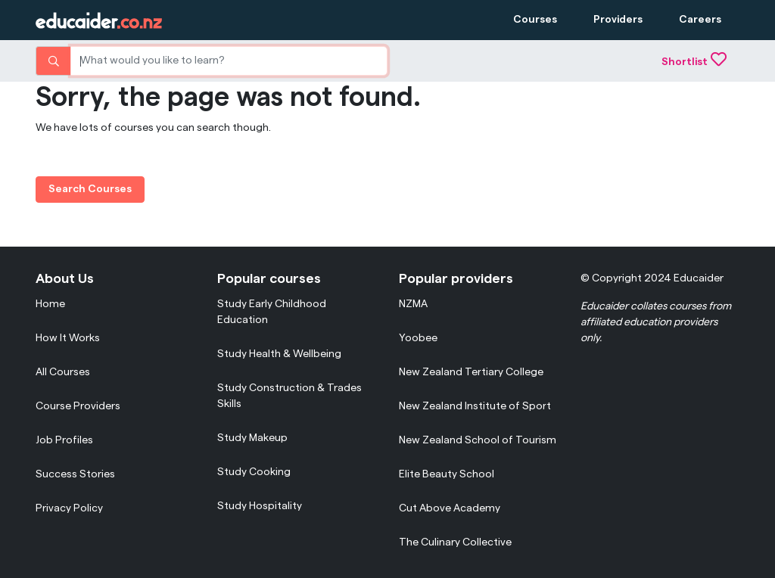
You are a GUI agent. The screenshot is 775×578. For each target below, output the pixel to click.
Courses (535, 19)
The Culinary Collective (455, 542)
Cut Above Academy (449, 508)
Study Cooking (254, 472)
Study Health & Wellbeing (279, 354)
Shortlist (694, 62)
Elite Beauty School (446, 474)
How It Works (68, 338)
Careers (700, 19)
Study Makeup (252, 438)
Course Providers (78, 406)
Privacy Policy (69, 508)
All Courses (63, 372)
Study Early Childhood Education (271, 312)
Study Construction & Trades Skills (289, 396)
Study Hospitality (259, 506)
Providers (618, 19)
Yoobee (418, 338)
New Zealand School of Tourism (477, 440)
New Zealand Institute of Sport (475, 406)
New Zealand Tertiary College (471, 372)
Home (50, 304)
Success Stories (75, 474)
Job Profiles (64, 440)
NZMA (413, 304)
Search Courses (90, 189)
